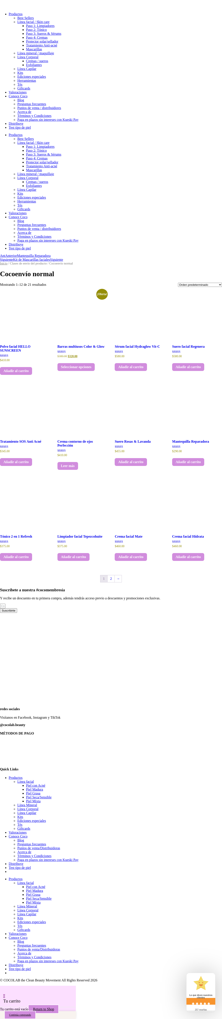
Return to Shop (43, 1009)
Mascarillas (34, 49)
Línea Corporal (27, 57)
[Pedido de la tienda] (200, 285)
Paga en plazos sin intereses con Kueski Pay (47, 119)
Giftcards (23, 88)
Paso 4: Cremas (37, 37)
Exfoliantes (34, 65)
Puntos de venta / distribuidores (39, 108)
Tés (19, 84)
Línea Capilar (26, 69)
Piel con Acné (35, 785)
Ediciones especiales (31, 76)
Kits (20, 73)
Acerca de (24, 112)
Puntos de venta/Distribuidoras (38, 848)
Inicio (3, 263)
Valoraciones (18, 92)
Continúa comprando (20, 1014)
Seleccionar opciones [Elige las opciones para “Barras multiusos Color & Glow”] (76, 367)
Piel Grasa (33, 793)
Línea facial (25, 781)
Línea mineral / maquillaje (35, 53)
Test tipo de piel (20, 127)
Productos (16, 14)
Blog (20, 100)
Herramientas (26, 80)
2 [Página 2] (111, 578)
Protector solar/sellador (42, 41)
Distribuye (16, 123)
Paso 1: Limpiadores (40, 26)
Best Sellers (25, 18)
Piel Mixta (33, 801)
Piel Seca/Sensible (39, 797)
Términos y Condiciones (34, 116)
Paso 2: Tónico (36, 30)
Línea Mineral (27, 805)
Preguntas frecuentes (31, 104)
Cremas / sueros (37, 61)
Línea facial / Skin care (33, 22)
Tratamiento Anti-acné (41, 45)
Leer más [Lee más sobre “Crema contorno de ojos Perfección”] (68, 466)
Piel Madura (34, 789)
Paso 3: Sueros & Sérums (43, 33)
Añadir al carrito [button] (16, 371)
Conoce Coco (18, 96)
